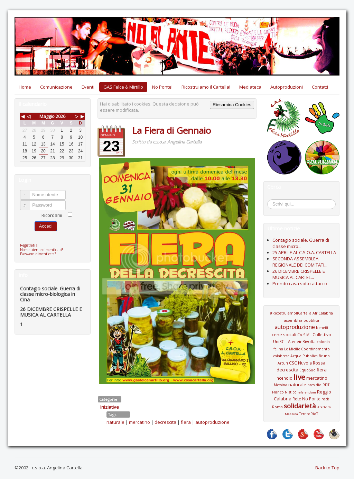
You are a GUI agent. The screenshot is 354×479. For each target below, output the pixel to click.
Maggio (47, 116)
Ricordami (51, 215)
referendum (307, 392)
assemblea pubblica (301, 320)
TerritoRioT (308, 413)
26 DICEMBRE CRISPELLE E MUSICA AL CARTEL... (298, 274)
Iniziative (109, 407)
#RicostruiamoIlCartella (290, 313)
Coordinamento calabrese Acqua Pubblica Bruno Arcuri (301, 356)
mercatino (139, 422)
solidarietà (300, 406)
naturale (115, 422)
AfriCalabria (323, 313)
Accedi (46, 226)
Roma (277, 407)
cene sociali (284, 334)
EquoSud (307, 370)
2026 (60, 116)
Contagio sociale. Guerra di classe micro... (300, 243)
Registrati (30, 245)
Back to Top (327, 468)
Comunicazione (56, 87)
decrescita (165, 422)
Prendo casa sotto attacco (299, 283)
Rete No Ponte (306, 398)
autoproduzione (212, 422)
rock (325, 399)
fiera (186, 422)
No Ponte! (162, 87)
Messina (280, 384)
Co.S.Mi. (304, 334)
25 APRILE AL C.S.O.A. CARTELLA (304, 252)
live (299, 377)
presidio (314, 384)
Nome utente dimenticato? (41, 249)
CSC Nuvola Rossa (307, 363)
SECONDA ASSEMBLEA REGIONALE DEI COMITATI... (299, 262)
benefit (322, 327)
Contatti (320, 87)
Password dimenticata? (38, 253)
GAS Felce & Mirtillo (123, 87)
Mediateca (250, 87)
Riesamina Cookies (232, 104)
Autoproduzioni (286, 87)
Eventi (88, 87)
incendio (284, 378)
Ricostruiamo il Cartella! (205, 87)
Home (25, 87)
